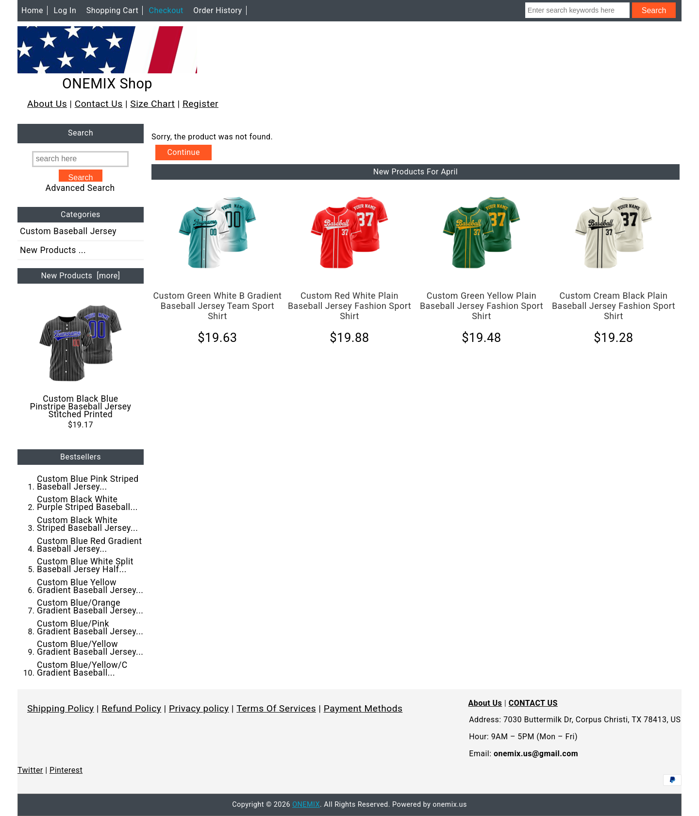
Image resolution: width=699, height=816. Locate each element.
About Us (47, 103)
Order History (217, 10)
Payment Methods (363, 708)
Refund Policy (131, 708)
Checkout (166, 10)
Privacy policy (199, 708)
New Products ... (53, 250)
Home (32, 10)
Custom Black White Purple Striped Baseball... (87, 503)
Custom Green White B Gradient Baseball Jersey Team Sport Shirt (217, 305)
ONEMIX (306, 804)
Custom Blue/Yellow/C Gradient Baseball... (82, 669)
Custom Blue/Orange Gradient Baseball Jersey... (90, 606)
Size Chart (152, 103)
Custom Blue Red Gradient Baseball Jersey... (89, 545)
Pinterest (66, 770)
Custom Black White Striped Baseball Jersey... (87, 524)
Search (80, 133)
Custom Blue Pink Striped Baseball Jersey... (88, 483)
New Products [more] (80, 275)
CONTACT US (533, 703)
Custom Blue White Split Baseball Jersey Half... (85, 565)
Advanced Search (80, 188)
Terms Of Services (276, 708)
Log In (64, 10)
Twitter (30, 770)
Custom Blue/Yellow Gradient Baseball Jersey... (90, 648)
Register (200, 103)
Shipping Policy (60, 708)
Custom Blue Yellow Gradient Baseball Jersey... (90, 586)
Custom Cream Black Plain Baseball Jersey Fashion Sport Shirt (613, 305)
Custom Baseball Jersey (68, 231)
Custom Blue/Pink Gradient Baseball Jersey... (90, 627)
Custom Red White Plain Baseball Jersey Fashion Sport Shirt (349, 305)
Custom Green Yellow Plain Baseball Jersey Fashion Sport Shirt (481, 305)
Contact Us (99, 103)
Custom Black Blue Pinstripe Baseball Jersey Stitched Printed (81, 360)
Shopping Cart (112, 10)
